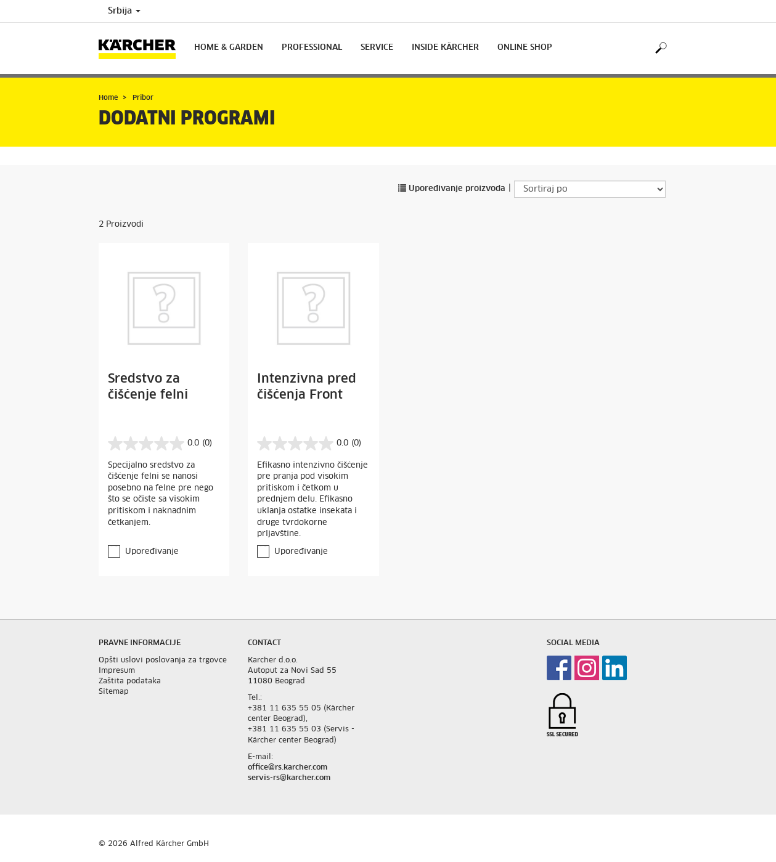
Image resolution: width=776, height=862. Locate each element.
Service (377, 48)
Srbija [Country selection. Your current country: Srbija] (124, 11)
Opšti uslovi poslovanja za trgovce (163, 660)
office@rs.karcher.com (287, 767)
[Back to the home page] (142, 48)
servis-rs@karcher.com (289, 778)
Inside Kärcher (445, 48)
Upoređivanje (152, 552)
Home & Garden (228, 48)
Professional (312, 48)
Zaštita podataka (130, 681)
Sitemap (114, 692)
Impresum (117, 671)
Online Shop (524, 48)
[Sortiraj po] (590, 189)
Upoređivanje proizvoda (451, 189)
